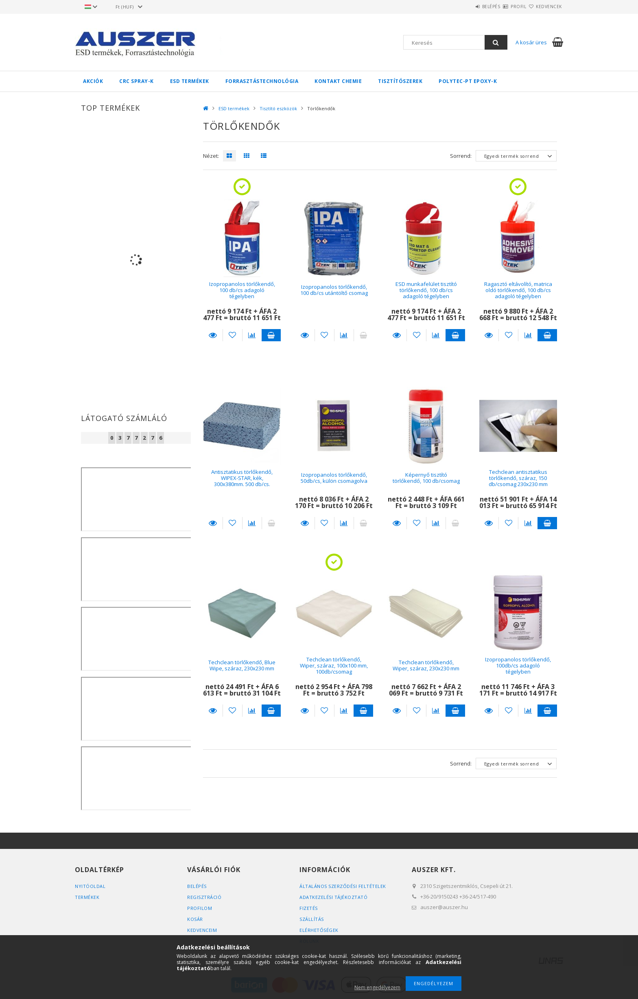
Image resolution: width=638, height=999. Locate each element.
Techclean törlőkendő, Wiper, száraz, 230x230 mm (426, 665)
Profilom (199, 908)
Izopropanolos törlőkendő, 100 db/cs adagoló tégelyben (242, 290)
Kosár (195, 919)
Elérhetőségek (319, 930)
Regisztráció (204, 897)
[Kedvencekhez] (232, 335)
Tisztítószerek (400, 81)
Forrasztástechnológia (262, 81)
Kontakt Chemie (338, 81)
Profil (504, 6)
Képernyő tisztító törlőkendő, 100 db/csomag (426, 477)
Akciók (93, 81)
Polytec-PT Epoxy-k (468, 81)
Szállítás (311, 919)
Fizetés (308, 908)
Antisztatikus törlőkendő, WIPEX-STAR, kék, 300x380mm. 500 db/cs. (242, 478)
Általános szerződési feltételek (342, 886)
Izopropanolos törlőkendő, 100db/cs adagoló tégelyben (518, 666)
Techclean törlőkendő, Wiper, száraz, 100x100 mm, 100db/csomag (334, 666)
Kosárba (271, 335)
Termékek (87, 897)
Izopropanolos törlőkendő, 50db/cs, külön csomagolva (334, 477)
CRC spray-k (136, 81)
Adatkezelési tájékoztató (333, 897)
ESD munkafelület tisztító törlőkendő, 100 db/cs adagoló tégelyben (426, 290)
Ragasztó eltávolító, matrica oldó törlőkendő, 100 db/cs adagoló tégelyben (518, 290)
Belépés (467, 6)
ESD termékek (189, 81)
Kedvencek (544, 6)
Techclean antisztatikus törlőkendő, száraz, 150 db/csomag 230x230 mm (518, 478)
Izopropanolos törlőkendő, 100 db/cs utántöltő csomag (334, 290)
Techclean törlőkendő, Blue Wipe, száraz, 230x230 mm (241, 665)
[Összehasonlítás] (252, 335)
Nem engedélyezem (377, 987)
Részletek (213, 335)
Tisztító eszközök (278, 108)
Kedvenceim (202, 930)
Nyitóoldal (90, 886)
